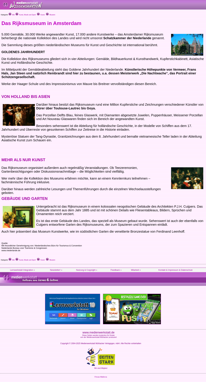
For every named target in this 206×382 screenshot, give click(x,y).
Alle (12, 15)
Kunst (41, 15)
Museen (50, 15)
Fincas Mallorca (100, 377)
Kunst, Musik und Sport (26, 15)
